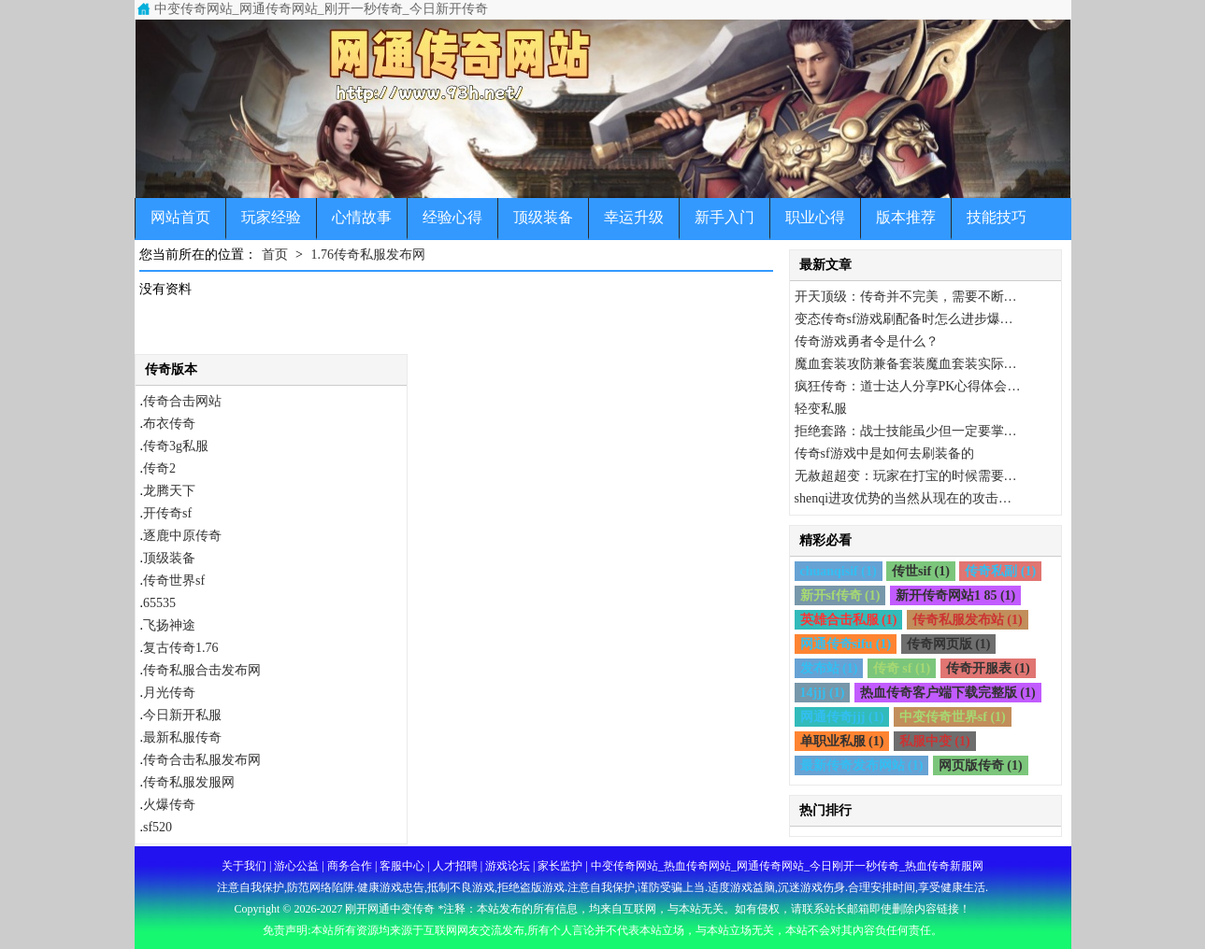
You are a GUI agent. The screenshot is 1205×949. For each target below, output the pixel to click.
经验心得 (452, 217)
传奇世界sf (174, 581)
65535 (159, 603)
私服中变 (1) (934, 741)
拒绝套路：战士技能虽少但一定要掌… (906, 431)
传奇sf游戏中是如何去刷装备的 (884, 453)
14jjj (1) (822, 693)
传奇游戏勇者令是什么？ (867, 341)
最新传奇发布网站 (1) (862, 765)
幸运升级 (634, 217)
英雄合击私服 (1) (848, 620)
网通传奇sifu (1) (846, 644)
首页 (275, 255)
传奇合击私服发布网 (202, 760)
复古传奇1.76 (181, 648)
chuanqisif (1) (838, 571)
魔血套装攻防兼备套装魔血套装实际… (906, 364)
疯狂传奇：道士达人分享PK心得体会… (908, 386)
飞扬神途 (169, 625)
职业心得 (815, 217)
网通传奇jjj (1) (842, 717)
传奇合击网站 (182, 401)
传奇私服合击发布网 (202, 670)
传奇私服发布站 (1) (967, 620)
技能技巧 (996, 217)
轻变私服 (821, 409)
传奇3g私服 (175, 446)
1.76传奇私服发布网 (367, 255)
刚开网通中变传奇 (390, 908)
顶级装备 (543, 217)
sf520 (157, 827)
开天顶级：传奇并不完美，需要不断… (906, 297)
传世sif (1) (921, 571)
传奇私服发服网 (189, 782)
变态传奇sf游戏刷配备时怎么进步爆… (904, 319)
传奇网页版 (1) (949, 644)
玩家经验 (271, 217)
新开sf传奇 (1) (840, 595)
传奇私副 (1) (1000, 571)
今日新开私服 (182, 715)
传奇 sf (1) (901, 668)
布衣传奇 (169, 424)
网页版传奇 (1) (981, 765)
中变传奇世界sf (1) (952, 717)
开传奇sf (167, 513)
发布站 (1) (829, 668)
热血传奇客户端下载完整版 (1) (948, 693)
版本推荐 (906, 217)
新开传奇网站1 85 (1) (955, 595)
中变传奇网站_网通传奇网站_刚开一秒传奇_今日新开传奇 (321, 9)
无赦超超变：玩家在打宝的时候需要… (906, 476)
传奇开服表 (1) (988, 668)
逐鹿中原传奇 (182, 536)
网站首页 (180, 217)
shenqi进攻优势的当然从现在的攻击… (903, 498)
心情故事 (362, 217)
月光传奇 (169, 693)
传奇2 (159, 468)
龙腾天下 (169, 491)
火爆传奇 (169, 805)
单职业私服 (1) (842, 741)
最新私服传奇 (182, 737)
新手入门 (724, 217)
